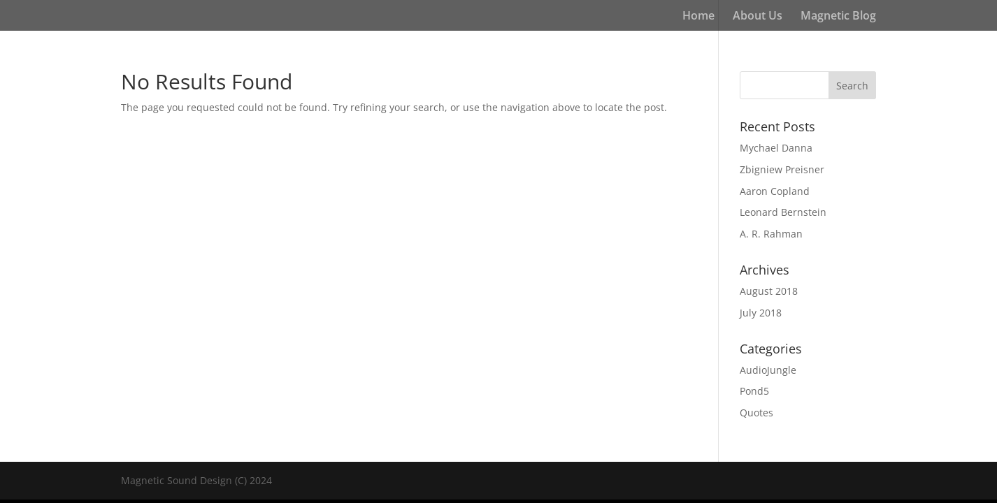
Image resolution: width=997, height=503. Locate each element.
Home (698, 16)
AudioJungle (768, 370)
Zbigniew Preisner (782, 169)
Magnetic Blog (838, 16)
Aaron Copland (775, 191)
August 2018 (769, 291)
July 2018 (761, 312)
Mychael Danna (776, 147)
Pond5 (754, 391)
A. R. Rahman (771, 233)
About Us (757, 16)
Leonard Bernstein (783, 212)
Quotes (756, 412)
